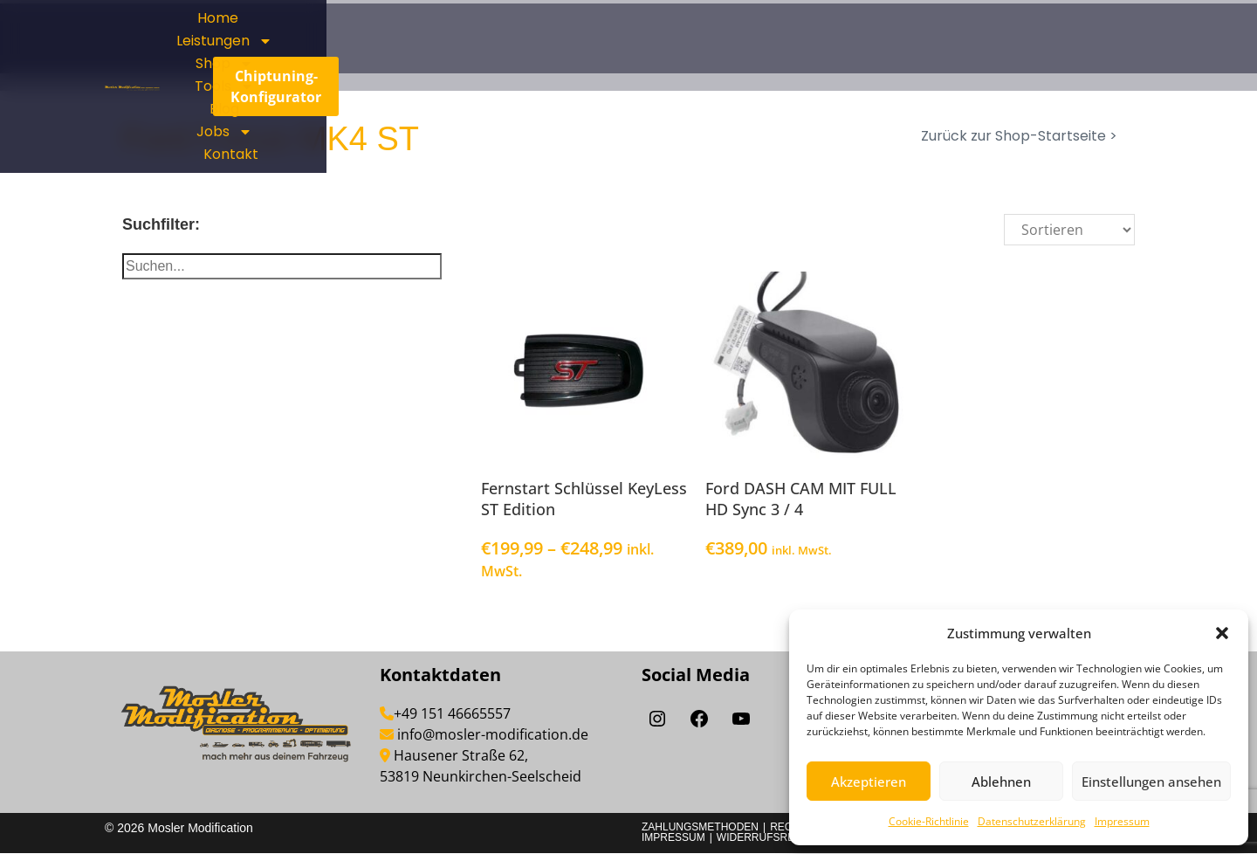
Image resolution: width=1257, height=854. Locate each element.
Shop (859, 34)
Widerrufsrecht (766, 838)
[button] (1222, 633)
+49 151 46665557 (452, 714)
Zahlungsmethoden (700, 828)
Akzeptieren (868, 781)
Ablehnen (1001, 781)
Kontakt (889, 56)
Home (661, 34)
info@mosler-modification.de (492, 735)
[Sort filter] (1069, 229)
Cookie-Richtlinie (929, 821)
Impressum (1122, 821)
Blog (738, 56)
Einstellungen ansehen (1151, 781)
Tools (943, 34)
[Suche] (282, 266)
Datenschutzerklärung (1032, 821)
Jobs (807, 56)
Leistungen (756, 34)
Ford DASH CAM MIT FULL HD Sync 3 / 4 (800, 499)
